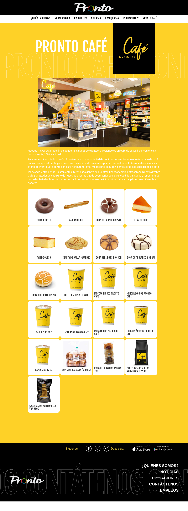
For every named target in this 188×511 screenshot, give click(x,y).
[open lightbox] (44, 214)
